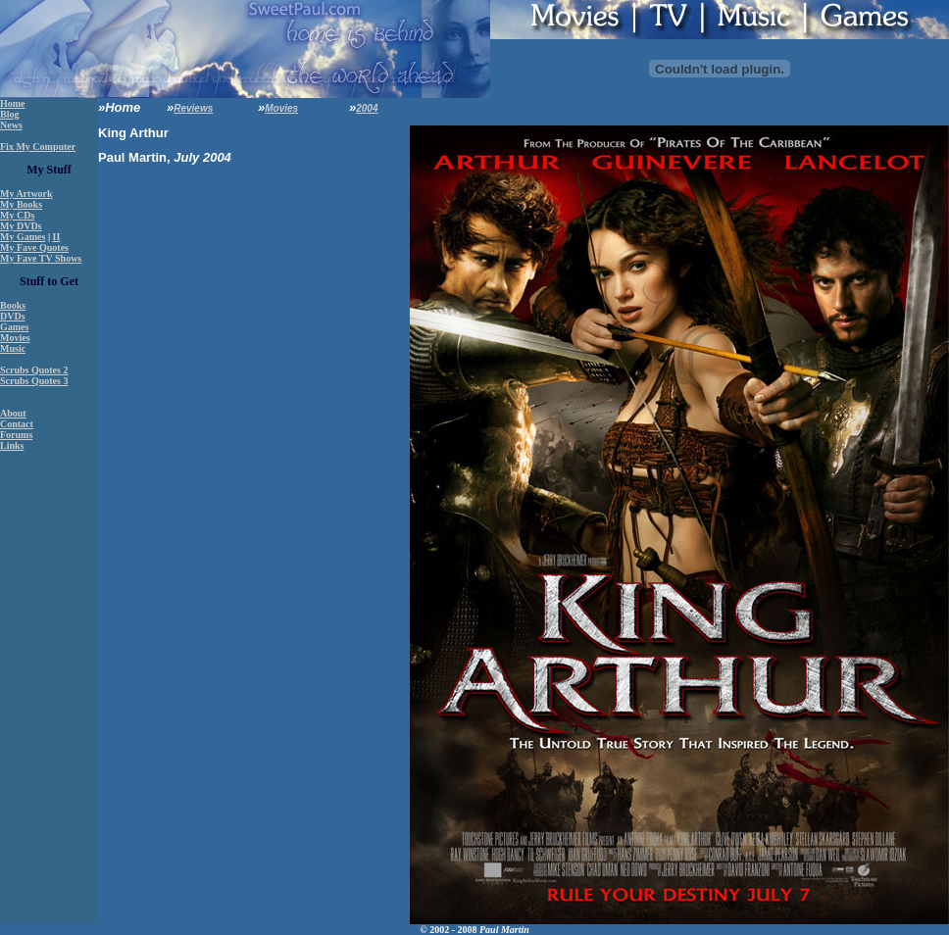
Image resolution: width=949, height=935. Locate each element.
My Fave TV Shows (40, 258)
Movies (15, 337)
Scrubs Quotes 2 (34, 370)
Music (12, 348)
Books (12, 305)
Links (12, 445)
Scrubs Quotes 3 (34, 380)
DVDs (12, 316)
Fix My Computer (37, 146)
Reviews (193, 108)
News (11, 125)
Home (12, 103)
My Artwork (26, 193)
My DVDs (21, 226)
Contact (16, 423)
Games (14, 326)
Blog (9, 114)
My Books (21, 204)
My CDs (17, 215)
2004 (366, 108)
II (57, 236)
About (13, 413)
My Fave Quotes (34, 247)
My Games (22, 236)
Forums (16, 434)
